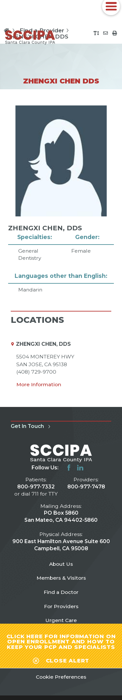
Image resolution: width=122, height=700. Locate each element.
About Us (61, 564)
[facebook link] (69, 468)
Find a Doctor (61, 592)
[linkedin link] (80, 468)
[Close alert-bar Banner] (61, 659)
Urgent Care (61, 620)
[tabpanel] (61, 199)
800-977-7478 (86, 487)
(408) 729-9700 (36, 372)
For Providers (61, 606)
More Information (38, 384)
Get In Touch (31, 426)
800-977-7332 (36, 487)
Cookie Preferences (61, 677)
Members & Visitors (61, 578)
